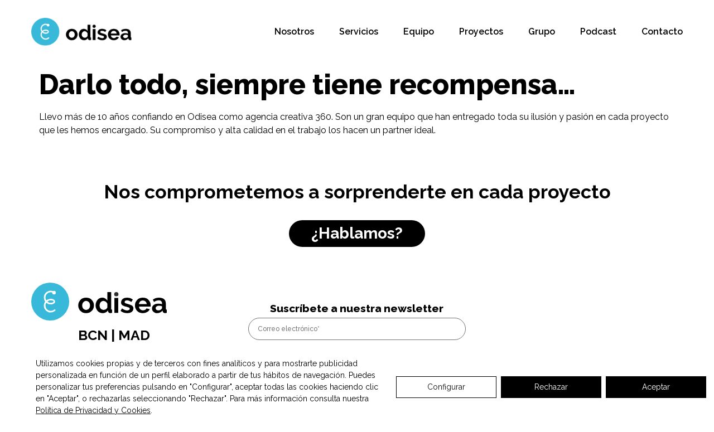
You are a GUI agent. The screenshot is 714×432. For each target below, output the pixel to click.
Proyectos (481, 31)
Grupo (541, 31)
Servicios (358, 31)
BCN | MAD (114, 335)
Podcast (598, 31)
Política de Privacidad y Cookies (93, 410)
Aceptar (656, 386)
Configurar (446, 386)
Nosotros (294, 31)
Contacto (662, 31)
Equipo (418, 31)
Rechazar (551, 386)
